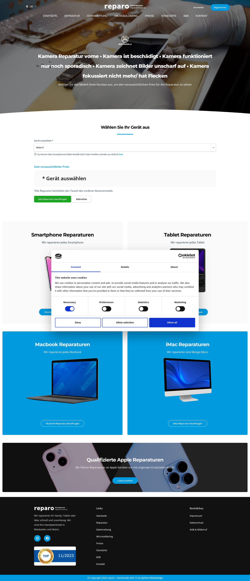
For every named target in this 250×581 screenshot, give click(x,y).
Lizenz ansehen (125, 480)
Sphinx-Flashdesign (152, 577)
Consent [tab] (76, 267)
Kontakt (201, 15)
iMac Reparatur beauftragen (187, 423)
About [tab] (174, 267)
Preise (149, 15)
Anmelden (198, 7)
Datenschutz (196, 522)
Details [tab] (125, 267)
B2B (185, 15)
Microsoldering (126, 15)
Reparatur (72, 15)
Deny (78, 322)
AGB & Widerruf (198, 529)
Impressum (196, 515)
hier (121, 154)
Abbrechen (81, 199)
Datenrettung (97, 15)
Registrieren (220, 7)
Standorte (168, 15)
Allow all (172, 322)
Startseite (50, 15)
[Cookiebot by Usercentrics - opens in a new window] (180, 256)
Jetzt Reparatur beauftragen (52, 199)
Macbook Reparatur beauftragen (62, 423)
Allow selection (125, 322)
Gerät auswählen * (43, 140)
